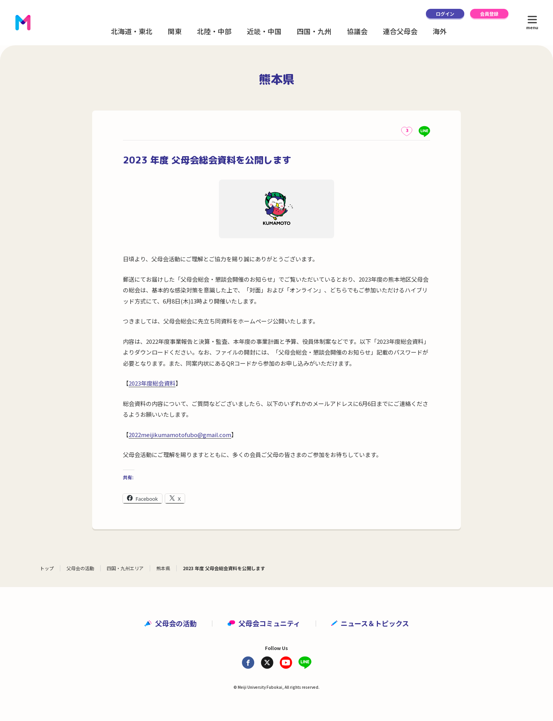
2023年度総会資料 (152, 383)
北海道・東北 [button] (131, 31)
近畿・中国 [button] (264, 31)
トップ (47, 568)
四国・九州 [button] (314, 31)
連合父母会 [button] (400, 31)
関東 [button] (175, 31)
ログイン (445, 13)
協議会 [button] (357, 31)
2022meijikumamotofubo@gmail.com (180, 435)
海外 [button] (440, 31)
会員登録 (489, 13)
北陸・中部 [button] (214, 31)
